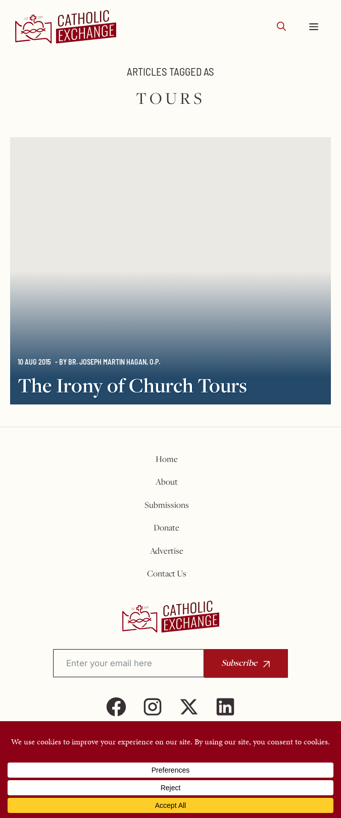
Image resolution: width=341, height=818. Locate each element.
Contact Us (166, 573)
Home (167, 458)
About (167, 481)
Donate (166, 527)
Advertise (166, 550)
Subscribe (239, 662)
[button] (281, 27)
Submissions (166, 504)
